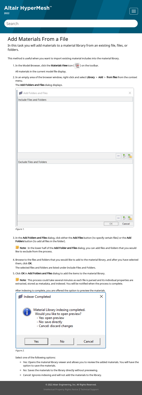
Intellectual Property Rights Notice (61, 389)
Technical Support (90, 389)
